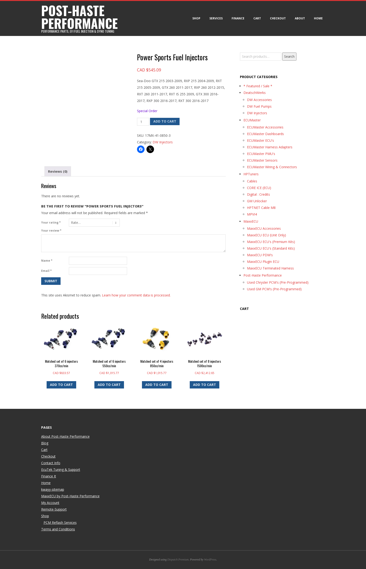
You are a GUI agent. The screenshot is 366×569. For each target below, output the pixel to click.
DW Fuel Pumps (259, 106)
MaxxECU (250, 221)
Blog (44, 443)
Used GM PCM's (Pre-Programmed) (274, 289)
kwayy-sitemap (52, 489)
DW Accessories (259, 99)
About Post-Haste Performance (65, 436)
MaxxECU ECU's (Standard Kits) (271, 248)
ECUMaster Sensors (262, 160)
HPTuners (251, 174)
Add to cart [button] (61, 384)
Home (318, 18)
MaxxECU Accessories (264, 228)
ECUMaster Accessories (265, 127)
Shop (196, 18)
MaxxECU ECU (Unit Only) (266, 235)
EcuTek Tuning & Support (60, 469)
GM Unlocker (257, 201)
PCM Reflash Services (60, 522)
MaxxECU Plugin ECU (263, 261)
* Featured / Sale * (257, 86)
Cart (257, 18)
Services (216, 18)
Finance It (48, 476)
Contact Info (50, 463)
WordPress (210, 559)
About (300, 18)
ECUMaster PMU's (261, 153)
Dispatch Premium (178, 559)
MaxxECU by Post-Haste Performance (70, 496)
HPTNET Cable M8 (261, 207)
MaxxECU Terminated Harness (270, 268)
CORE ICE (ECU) (259, 187)
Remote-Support (54, 509)
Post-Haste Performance (262, 275)
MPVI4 (252, 214)
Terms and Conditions (58, 529)
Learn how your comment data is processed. (136, 295)
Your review (51, 231)
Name (47, 261)
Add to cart (164, 121)
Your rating (51, 223)
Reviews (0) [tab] (57, 171)
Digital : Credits (258, 194)
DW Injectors (163, 142)
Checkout (278, 18)
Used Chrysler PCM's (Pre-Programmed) (278, 282)
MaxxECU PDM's (260, 255)
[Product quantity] (143, 122)
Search (289, 56)
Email (46, 271)
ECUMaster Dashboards (265, 134)
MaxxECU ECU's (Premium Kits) (271, 241)
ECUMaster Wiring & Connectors (272, 167)
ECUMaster (252, 120)
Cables (252, 181)
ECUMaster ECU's (260, 140)
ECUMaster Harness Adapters (269, 147)
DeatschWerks (254, 92)
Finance (238, 18)
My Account (50, 502)
